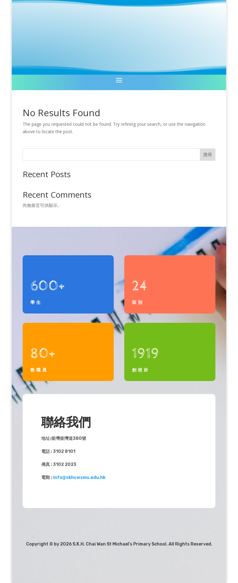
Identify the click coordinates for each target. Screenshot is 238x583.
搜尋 (207, 154)
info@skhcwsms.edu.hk (79, 477)
